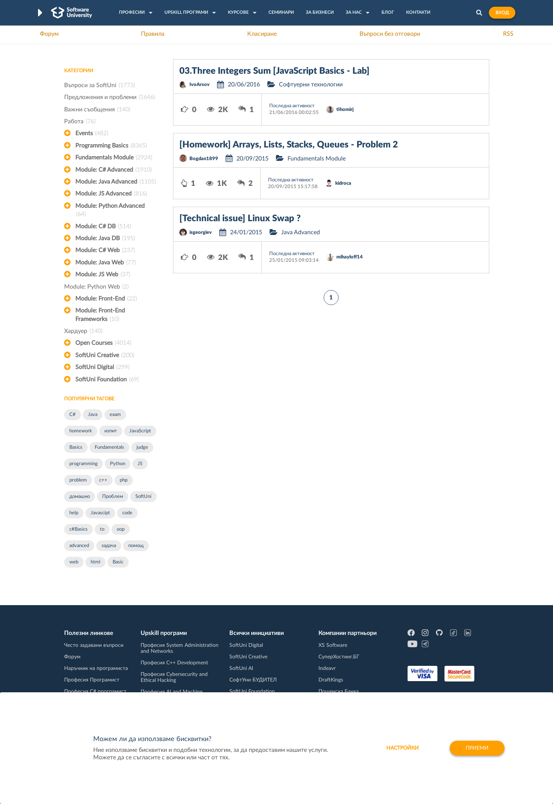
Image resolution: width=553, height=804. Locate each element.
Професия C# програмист (95, 691)
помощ (136, 545)
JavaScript (140, 431)
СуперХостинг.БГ (338, 657)
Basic (118, 562)
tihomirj (345, 109)
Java (92, 414)
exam (115, 414)
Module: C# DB (103, 226)
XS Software (332, 645)
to (102, 529)
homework (80, 431)
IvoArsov (199, 84)
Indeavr (327, 668)
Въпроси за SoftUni (99, 85)
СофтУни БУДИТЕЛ (253, 680)
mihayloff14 (349, 257)
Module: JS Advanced (111, 194)
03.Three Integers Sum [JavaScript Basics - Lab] (274, 71)
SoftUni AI (241, 668)
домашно (79, 496)
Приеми (477, 748)
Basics (75, 447)
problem (78, 480)
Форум (49, 34)
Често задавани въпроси (93, 645)
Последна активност (292, 106)
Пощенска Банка (338, 691)
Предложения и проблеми (109, 97)
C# (72, 414)
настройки (402, 748)
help (73, 513)
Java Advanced (300, 232)
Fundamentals (109, 447)
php (124, 480)
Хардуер (83, 331)
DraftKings (330, 680)
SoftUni (143, 496)
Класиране (262, 34)
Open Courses (103, 343)
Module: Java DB (105, 238)
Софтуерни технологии (311, 85)
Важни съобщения (97, 109)
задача (108, 545)
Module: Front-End (106, 299)
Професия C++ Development (174, 662)
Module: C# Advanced (113, 170)
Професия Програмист (91, 680)
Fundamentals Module (113, 157)
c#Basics (78, 529)
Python (117, 463)
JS (140, 463)
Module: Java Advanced (115, 182)
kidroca (343, 183)
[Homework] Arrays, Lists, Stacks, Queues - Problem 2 (288, 144)
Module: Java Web (105, 262)
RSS (508, 34)
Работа (79, 121)
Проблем (112, 496)
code (127, 513)
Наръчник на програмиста (96, 668)
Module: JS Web (102, 274)
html (95, 562)
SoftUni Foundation (107, 379)
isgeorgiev (200, 232)
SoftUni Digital (102, 367)
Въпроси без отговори (389, 34)
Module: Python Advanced (110, 211)
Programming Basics (111, 146)
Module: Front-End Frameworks (100, 315)
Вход (502, 12)
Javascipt (100, 513)
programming (83, 463)
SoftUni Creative (104, 355)
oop (121, 529)
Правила (152, 34)
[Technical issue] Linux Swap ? (240, 218)
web (73, 562)
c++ (103, 480)
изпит (110, 431)
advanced (79, 545)
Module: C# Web (105, 250)
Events (91, 133)
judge (142, 447)
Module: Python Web (96, 287)
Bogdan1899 (203, 158)
